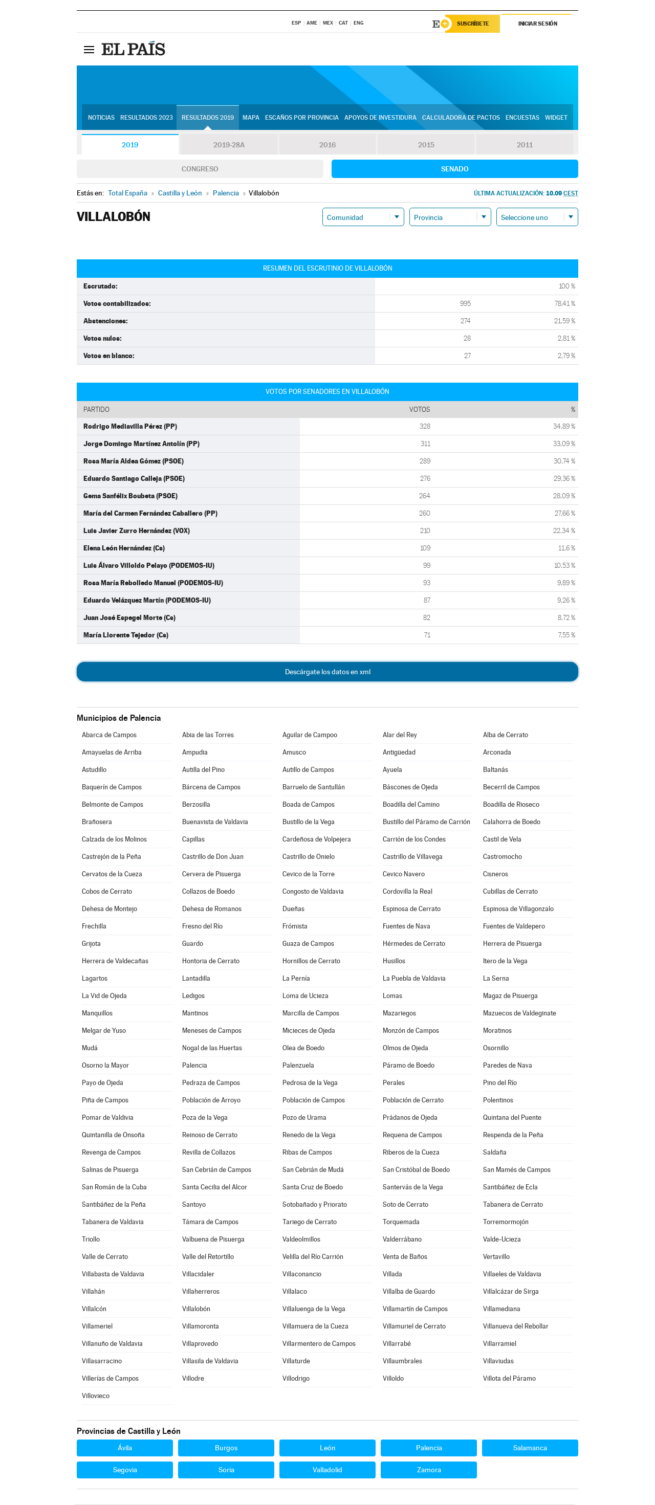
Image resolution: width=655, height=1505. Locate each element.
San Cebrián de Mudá (313, 1170)
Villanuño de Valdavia (112, 1344)
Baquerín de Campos (112, 787)
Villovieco (96, 1396)
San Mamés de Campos (517, 1170)
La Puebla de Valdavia (414, 979)
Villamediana (501, 1309)
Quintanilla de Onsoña (113, 1135)
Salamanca (530, 1448)
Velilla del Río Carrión (312, 1257)
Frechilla (94, 927)
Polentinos (498, 1100)
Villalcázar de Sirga (511, 1292)
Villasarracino (102, 1361)
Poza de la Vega (205, 1118)
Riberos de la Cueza (411, 1153)
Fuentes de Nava (406, 927)
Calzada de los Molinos (114, 840)
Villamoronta (200, 1327)
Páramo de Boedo (408, 1066)
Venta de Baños (405, 1257)
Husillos (394, 961)
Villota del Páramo (509, 1379)
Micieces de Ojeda (308, 1031)
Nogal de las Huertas (212, 1048)
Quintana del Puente (512, 1118)
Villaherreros (201, 1292)
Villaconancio (301, 1274)
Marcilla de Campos (310, 1013)
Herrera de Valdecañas (115, 961)
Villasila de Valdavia (210, 1361)
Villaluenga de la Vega (313, 1309)
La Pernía (296, 979)
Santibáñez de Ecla (510, 1187)
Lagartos (94, 979)
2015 (426, 145)
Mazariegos (399, 1013)
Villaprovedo (200, 1344)
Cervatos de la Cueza (112, 874)
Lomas (392, 996)
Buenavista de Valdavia (215, 822)
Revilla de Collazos (208, 1153)
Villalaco (294, 1292)
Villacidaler (198, 1274)
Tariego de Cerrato (309, 1222)
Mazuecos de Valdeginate (519, 1013)
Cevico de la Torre (308, 874)
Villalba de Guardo (409, 1292)
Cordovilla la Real (407, 892)
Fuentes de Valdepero (514, 927)
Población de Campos (313, 1100)
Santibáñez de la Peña (114, 1205)
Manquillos (97, 1013)
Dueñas (293, 909)
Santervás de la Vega (413, 1187)
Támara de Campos (210, 1222)
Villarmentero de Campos (319, 1344)
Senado (455, 169)
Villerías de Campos (110, 1379)
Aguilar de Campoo (309, 735)
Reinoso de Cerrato (209, 1135)
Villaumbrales (402, 1361)
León (328, 1448)
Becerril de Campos (511, 787)
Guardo (192, 944)
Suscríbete (474, 24)
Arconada (497, 753)
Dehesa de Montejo (109, 909)
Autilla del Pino (203, 770)
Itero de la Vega (505, 961)
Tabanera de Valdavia (113, 1222)
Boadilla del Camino (411, 805)
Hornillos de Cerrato (311, 961)
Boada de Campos (308, 805)
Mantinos (195, 1013)
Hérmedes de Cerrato (414, 944)
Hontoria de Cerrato (210, 961)
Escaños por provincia (302, 118)
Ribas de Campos (307, 1153)
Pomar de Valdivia (108, 1118)
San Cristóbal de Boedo (416, 1170)
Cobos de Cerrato (107, 892)
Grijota (91, 944)
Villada (392, 1274)
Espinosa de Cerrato (412, 909)
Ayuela (392, 770)
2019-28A (229, 145)
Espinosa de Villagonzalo (518, 909)
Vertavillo (496, 1257)
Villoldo (393, 1379)
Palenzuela (298, 1066)
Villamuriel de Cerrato (414, 1327)
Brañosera (97, 822)
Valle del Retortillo (208, 1257)
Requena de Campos (412, 1135)
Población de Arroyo (211, 1100)
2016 (327, 145)
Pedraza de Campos (211, 1083)
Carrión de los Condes (414, 840)
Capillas (193, 840)
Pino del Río (500, 1083)
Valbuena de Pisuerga (213, 1240)
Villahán (93, 1292)
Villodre (193, 1379)
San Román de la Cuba (114, 1187)
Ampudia (195, 753)
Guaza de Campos (308, 944)
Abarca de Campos (109, 735)
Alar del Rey (400, 735)
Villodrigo (296, 1379)
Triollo (91, 1240)
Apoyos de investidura (380, 118)
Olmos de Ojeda (405, 1048)
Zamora (429, 1470)
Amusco (294, 753)
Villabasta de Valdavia (113, 1274)
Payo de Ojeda (102, 1083)
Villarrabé (397, 1344)
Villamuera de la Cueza (315, 1327)
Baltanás (495, 770)
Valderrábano (402, 1240)
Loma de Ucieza (305, 996)
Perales (394, 1083)
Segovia (125, 1470)
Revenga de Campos (111, 1153)
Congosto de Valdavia (313, 892)
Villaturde (296, 1361)
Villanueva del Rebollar (516, 1327)
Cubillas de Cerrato (510, 892)
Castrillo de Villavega (413, 857)
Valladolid (327, 1470)
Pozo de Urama (304, 1118)
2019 (130, 145)
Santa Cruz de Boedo (312, 1187)
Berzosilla (196, 805)
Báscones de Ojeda (410, 787)
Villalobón (196, 1309)
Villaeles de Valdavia (512, 1274)
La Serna (496, 979)
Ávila (125, 1448)
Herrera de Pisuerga (512, 944)
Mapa (251, 118)
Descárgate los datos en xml (327, 672)
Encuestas (522, 118)
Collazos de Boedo (208, 892)
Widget (556, 118)
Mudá (90, 1048)
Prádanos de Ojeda (410, 1118)
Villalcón (94, 1309)
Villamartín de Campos (415, 1309)
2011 (525, 145)
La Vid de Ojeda (104, 996)
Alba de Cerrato (505, 735)
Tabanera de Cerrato (513, 1205)
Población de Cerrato (413, 1100)
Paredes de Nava (507, 1066)
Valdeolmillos (301, 1240)
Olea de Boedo (303, 1048)
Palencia (194, 1066)
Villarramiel (499, 1344)
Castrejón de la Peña (111, 857)
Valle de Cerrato (105, 1257)
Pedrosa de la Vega (310, 1083)
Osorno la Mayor (105, 1066)
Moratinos (497, 1031)
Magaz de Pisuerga (510, 996)
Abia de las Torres (208, 735)
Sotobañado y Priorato (314, 1205)
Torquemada (401, 1222)
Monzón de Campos (411, 1031)
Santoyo (194, 1205)
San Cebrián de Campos (216, 1170)
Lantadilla (196, 979)
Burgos (226, 1448)
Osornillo (496, 1048)
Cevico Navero (404, 874)
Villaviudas (498, 1361)
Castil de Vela (502, 840)
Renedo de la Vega (309, 1135)
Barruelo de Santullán (313, 787)
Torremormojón (506, 1222)
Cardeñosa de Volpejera (316, 840)
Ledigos (193, 996)
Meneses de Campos (212, 1031)
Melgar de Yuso (104, 1031)
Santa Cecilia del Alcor (214, 1187)
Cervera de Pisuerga (211, 874)
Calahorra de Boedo (511, 822)
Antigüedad (399, 753)
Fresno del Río (202, 927)
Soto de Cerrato (405, 1205)
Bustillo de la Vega (308, 822)
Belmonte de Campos (112, 805)
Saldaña (495, 1153)
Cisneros (495, 874)
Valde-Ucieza (502, 1240)
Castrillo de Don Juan (213, 857)
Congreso (200, 169)
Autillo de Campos (308, 770)
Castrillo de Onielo (308, 857)
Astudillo (94, 770)
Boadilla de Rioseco (511, 805)
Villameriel (97, 1327)
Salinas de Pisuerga (110, 1170)
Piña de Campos (105, 1100)
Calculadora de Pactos (461, 118)
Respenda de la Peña (513, 1135)
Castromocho (502, 857)
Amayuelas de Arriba (112, 753)
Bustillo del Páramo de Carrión (426, 822)
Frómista (295, 927)
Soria (226, 1470)
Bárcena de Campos (211, 787)
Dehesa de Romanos (212, 909)
